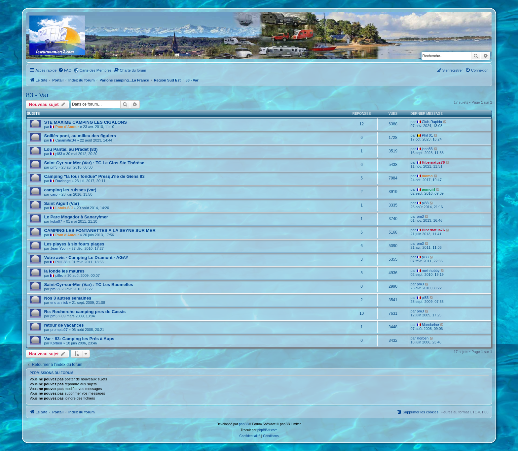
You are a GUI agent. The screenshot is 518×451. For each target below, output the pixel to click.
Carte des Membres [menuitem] (96, 70)
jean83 (427, 149)
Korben (56, 343)
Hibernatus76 (433, 162)
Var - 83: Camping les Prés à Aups (79, 338)
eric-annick (59, 303)
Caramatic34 (65, 140)
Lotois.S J (64, 208)
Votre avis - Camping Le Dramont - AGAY (86, 257)
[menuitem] (64, 70)
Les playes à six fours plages (74, 244)
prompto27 (59, 330)
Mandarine (430, 325)
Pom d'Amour (67, 127)
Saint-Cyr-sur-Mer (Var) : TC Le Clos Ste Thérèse (94, 162)
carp (53, 194)
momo (427, 176)
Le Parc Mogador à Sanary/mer (76, 216)
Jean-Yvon (58, 248)
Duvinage (62, 181)
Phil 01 (427, 135)
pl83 (58, 154)
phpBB (244, 424)
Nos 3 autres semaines (67, 298)
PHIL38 (61, 262)
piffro (59, 275)
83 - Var (37, 95)
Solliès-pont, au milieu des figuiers (80, 135)
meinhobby (431, 271)
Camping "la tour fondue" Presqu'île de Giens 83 (94, 176)
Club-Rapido (432, 122)
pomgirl (428, 189)
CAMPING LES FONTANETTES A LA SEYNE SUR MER (100, 230)
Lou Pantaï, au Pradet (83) (70, 149)
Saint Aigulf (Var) (61, 203)
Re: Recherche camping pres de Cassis (85, 311)
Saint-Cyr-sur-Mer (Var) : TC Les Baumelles (88, 284)
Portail (57, 80)
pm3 (53, 167)
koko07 (56, 221)
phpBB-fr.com (267, 430)
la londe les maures (64, 271)
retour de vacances (64, 325)
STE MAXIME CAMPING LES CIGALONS (85, 122)
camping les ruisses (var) (70, 189)
